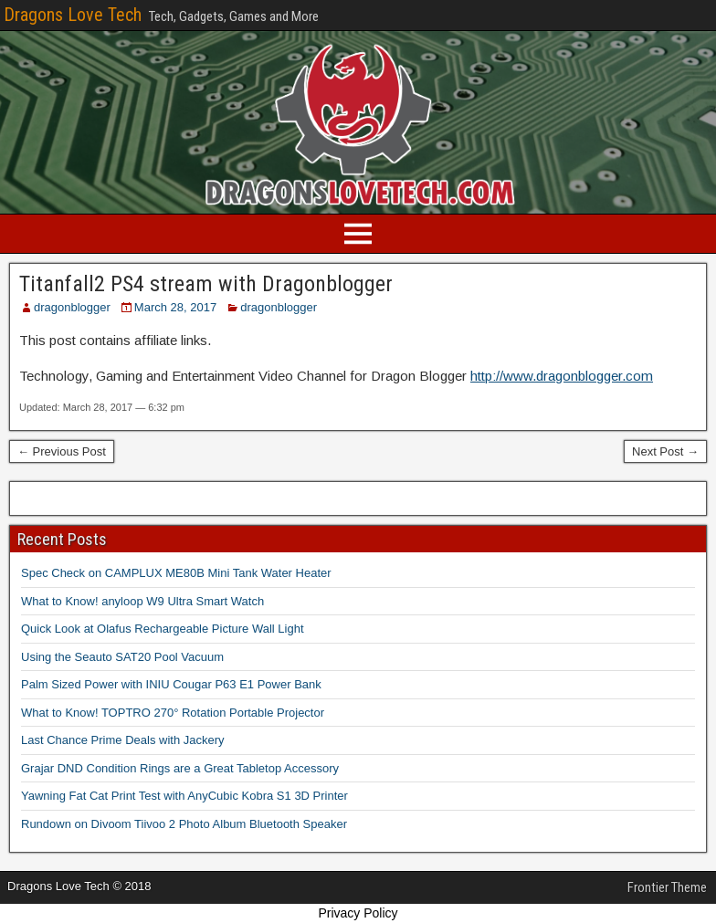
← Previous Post (61, 451)
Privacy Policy (357, 913)
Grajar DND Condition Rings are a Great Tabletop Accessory (180, 768)
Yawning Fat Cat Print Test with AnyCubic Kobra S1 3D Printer (184, 795)
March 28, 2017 (175, 307)
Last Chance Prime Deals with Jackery (123, 740)
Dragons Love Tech (73, 15)
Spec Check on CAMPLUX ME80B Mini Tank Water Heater (176, 573)
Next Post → (665, 451)
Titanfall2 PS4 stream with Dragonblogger (206, 284)
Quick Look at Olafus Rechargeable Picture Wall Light (162, 628)
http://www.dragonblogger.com (561, 375)
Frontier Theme (667, 887)
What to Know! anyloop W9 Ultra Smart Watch (142, 601)
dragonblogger (72, 307)
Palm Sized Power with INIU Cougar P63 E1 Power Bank (171, 684)
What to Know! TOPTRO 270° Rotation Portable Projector (172, 712)
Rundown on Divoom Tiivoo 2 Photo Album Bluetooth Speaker (184, 824)
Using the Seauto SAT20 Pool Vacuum (122, 657)
